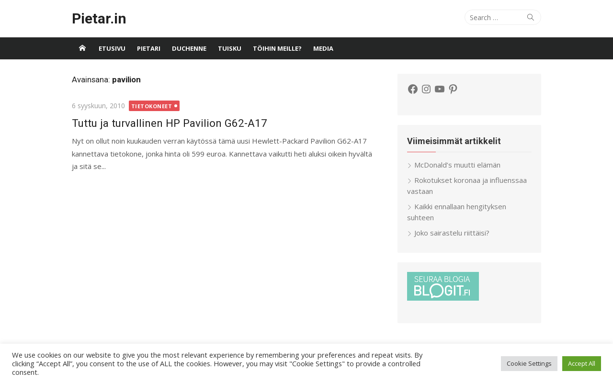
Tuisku (229, 48)
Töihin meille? (277, 48)
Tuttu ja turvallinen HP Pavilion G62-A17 (169, 123)
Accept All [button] (581, 363)
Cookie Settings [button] (529, 363)
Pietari (148, 48)
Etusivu (112, 48)
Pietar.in (99, 18)
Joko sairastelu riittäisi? (451, 232)
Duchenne (189, 48)
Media (323, 48)
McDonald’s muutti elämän (457, 164)
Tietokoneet (151, 106)
